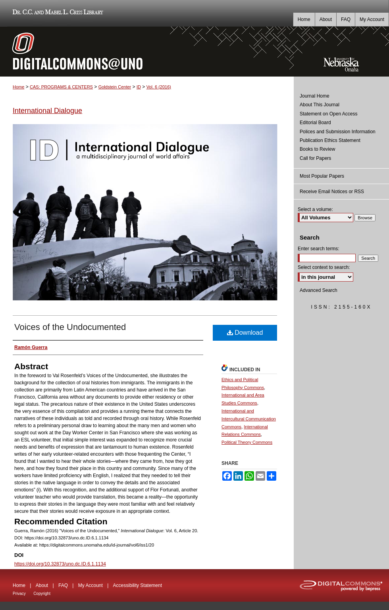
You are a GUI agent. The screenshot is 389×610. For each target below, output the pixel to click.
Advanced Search (318, 290)
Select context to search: (324, 267)
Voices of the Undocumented (70, 327)
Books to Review (317, 149)
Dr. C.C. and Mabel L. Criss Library (56, 13)
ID (139, 86)
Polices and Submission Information (338, 131)
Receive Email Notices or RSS (332, 191)
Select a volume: (315, 209)
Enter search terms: (318, 248)
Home (18, 86)
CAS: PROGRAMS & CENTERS (61, 86)
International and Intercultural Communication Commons (248, 419)
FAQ (63, 585)
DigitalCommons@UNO (147, 52)
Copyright (41, 593)
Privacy (19, 593)
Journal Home (314, 96)
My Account (90, 585)
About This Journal (319, 104)
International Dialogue (47, 111)
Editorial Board (315, 122)
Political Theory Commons (246, 442)
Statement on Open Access (328, 114)
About (42, 585)
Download (245, 332)
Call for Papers (315, 158)
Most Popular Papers (322, 176)
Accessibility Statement (137, 585)
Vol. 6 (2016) (158, 86)
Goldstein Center (114, 86)
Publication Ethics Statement (330, 140)
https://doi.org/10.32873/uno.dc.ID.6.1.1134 (60, 564)
